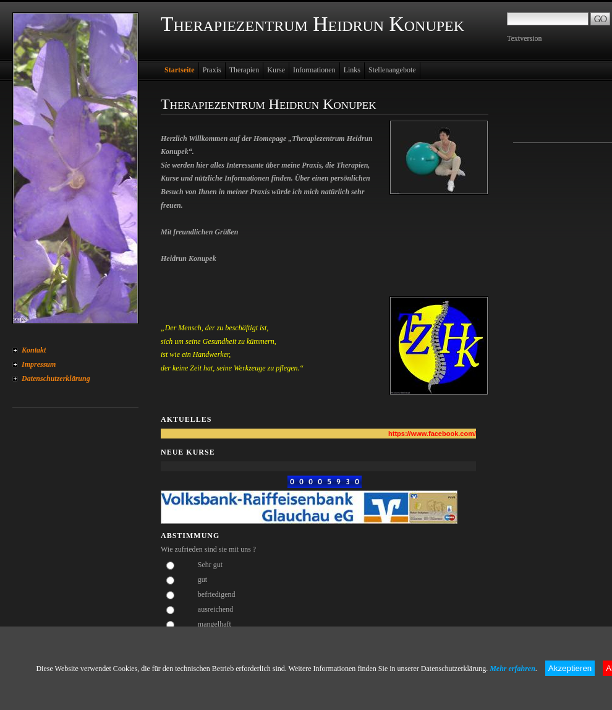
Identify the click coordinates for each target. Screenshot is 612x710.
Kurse (276, 70)
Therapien (244, 70)
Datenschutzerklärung (56, 378)
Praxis (212, 70)
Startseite (179, 70)
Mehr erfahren (512, 668)
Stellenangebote (392, 70)
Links (352, 70)
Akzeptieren (570, 668)
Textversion (524, 38)
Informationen (314, 70)
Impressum (39, 364)
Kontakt (34, 350)
